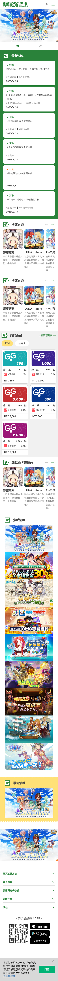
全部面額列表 (47, 335)
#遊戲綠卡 (11, 129)
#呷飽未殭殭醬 (26, 208)
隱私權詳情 (9, 976)
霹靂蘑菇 (8, 252)
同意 (46, 969)
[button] (52, 224)
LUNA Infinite (33, 252)
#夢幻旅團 (11, 77)
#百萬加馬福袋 (33, 103)
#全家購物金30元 (14, 103)
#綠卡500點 (24, 77)
